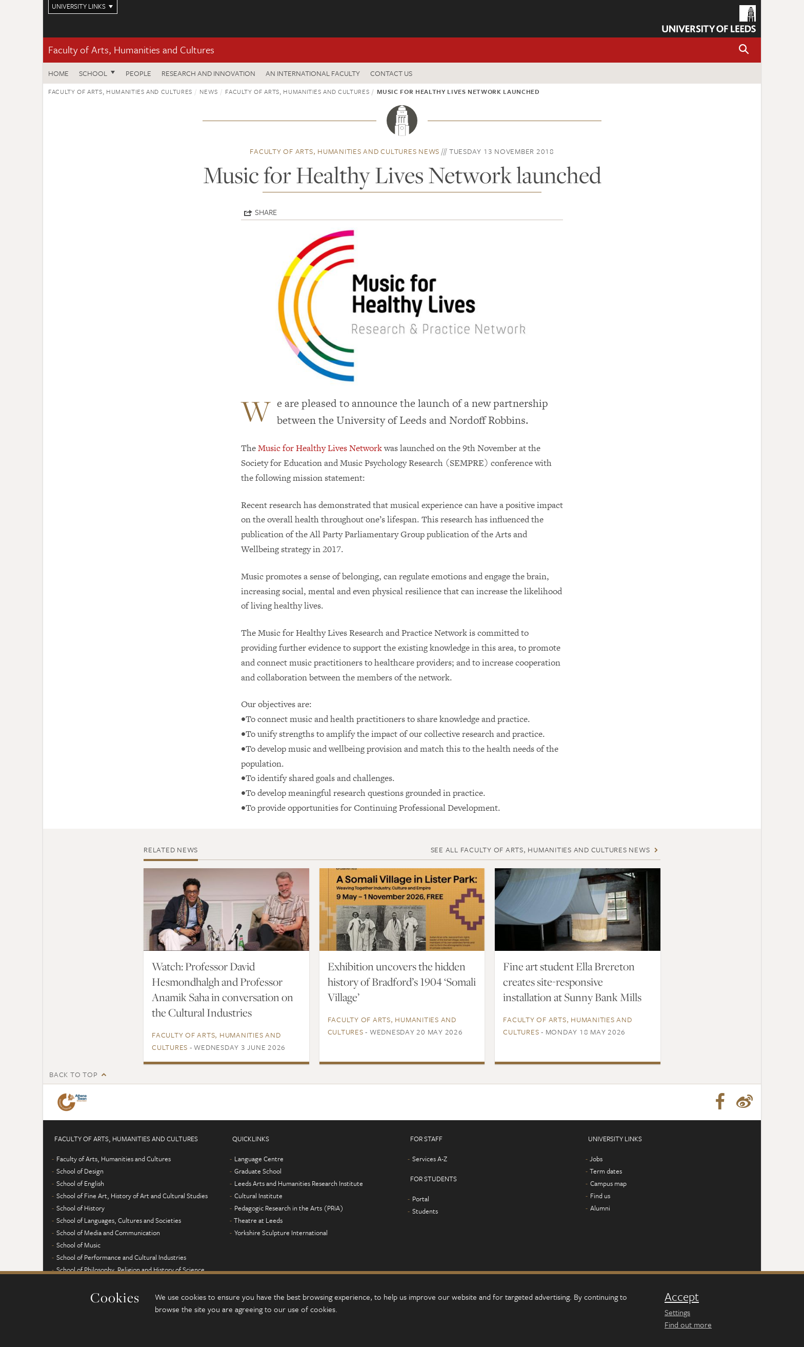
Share (266, 212)
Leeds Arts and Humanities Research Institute (298, 1183)
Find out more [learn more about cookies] (688, 1324)
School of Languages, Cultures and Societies (118, 1220)
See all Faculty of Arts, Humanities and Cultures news (540, 849)
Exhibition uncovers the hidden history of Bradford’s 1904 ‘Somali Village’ (402, 982)
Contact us (391, 73)
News (208, 91)
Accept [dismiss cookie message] (682, 1297)
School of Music (78, 1245)
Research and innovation (208, 73)
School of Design (80, 1171)
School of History (80, 1208)
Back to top (73, 1074)
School (93, 73)
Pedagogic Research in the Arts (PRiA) (289, 1208)
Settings (677, 1312)
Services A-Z (429, 1159)
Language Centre (259, 1159)
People (138, 73)
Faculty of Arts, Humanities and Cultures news (344, 151)
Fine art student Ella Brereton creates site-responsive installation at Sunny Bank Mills (572, 982)
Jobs (596, 1159)
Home (58, 73)
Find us (600, 1195)
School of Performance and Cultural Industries (121, 1257)
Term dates (606, 1171)
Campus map (608, 1183)
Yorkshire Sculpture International (281, 1232)
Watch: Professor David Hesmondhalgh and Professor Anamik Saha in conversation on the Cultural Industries (222, 989)
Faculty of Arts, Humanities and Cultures (131, 49)
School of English (80, 1183)
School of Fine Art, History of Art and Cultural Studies (132, 1195)
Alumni (600, 1208)
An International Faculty (313, 73)
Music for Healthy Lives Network (320, 448)
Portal (420, 1199)
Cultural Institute (258, 1195)
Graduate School (258, 1171)
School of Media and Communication (108, 1232)
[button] (744, 50)
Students (425, 1211)
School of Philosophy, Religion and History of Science (130, 1269)
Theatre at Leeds (258, 1220)
